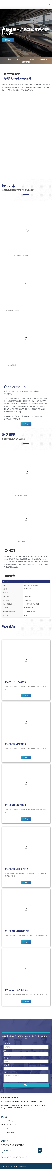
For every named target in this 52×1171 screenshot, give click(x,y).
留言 (5, 1072)
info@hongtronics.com (13, 1121)
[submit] (40, 1150)
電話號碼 (6, 1065)
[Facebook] (3, 1157)
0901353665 (10, 1132)
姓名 (5, 1051)
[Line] (25, 1157)
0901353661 (10, 1128)
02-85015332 (11, 1124)
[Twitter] (7, 1157)
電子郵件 (6, 1058)
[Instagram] (21, 1157)
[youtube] (16, 1157)
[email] (20, 1150)
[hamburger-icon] (49, 4)
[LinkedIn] (12, 1157)
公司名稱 (6, 1044)
